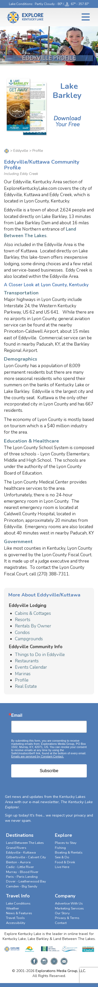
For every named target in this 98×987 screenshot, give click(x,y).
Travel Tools (15, 918)
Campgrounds (29, 639)
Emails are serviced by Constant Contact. (37, 756)
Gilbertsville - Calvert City (26, 857)
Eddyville (20, 150)
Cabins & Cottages (33, 613)
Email (16, 715)
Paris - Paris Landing (22, 876)
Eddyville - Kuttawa (21, 852)
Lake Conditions (20, 4)
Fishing (60, 847)
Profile (21, 680)
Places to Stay (66, 842)
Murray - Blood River (22, 872)
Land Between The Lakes (40, 232)
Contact (61, 923)
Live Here (62, 867)
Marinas (23, 674)
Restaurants (27, 661)
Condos (22, 633)
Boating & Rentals (69, 852)
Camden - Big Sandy (21, 886)
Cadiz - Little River (20, 867)
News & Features (19, 913)
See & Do (62, 857)
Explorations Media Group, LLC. (61, 970)
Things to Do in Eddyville (40, 655)
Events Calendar (31, 667)
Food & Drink (65, 862)
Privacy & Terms (67, 918)
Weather (12, 908)
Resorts (22, 620)
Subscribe (49, 770)
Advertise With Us (69, 903)
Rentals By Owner (33, 626)
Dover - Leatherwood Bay (26, 881)
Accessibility (15, 923)
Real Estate (26, 686)
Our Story (62, 913)
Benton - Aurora (18, 862)
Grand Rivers (16, 847)
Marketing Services (69, 908)
